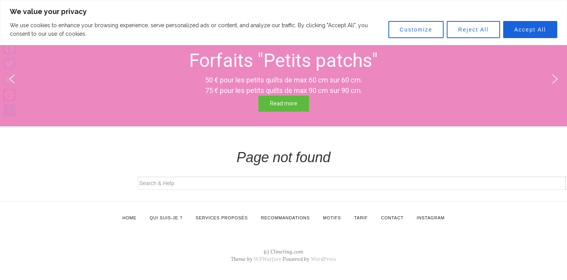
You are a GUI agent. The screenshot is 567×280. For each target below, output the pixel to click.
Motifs (332, 217)
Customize (416, 29)
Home (129, 217)
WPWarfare (267, 259)
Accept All (530, 29)
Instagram (431, 217)
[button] (555, 79)
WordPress (324, 259)
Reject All (473, 29)
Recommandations (285, 217)
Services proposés (222, 217)
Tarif (361, 217)
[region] (283, 22)
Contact (392, 217)
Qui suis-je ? (166, 217)
